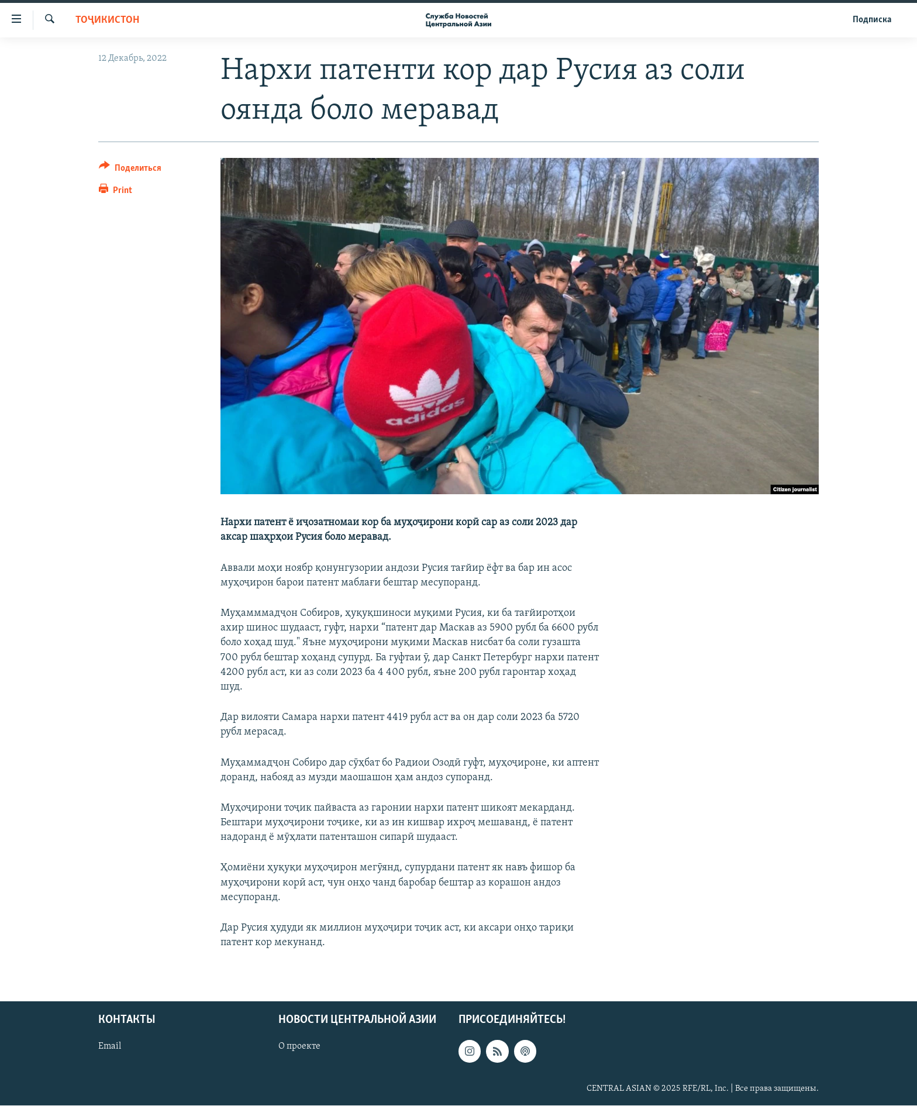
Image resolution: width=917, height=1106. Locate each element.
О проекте (299, 1047)
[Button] (130, 170)
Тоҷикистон (107, 20)
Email (109, 1047)
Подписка (872, 20)
